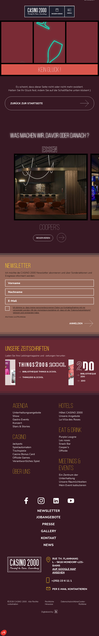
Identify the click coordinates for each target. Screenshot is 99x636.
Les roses (64, 441)
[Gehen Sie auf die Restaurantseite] (62, 239)
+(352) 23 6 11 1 (61, 581)
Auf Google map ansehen (64, 571)
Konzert (17, 424)
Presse (49, 525)
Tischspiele (19, 451)
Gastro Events (21, 420)
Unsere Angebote (69, 417)
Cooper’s (64, 448)
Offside (63, 451)
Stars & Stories (21, 427)
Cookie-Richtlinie (82, 603)
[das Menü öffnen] (70, 11)
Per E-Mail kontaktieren (69, 590)
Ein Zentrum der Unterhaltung (68, 477)
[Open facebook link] (24, 504)
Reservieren (43, 238)
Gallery (49, 532)
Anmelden (81, 324)
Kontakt (49, 539)
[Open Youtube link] (71, 504)
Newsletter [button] (49, 512)
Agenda (20, 406)
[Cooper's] (51, 225)
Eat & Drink (70, 430)
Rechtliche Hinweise (49, 603)
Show (16, 417)
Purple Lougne (67, 437)
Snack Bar (65, 444)
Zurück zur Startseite (49, 103)
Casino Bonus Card (24, 455)
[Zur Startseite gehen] (36, 11)
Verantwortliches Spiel (26, 462)
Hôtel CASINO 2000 (71, 413)
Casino (19, 437)
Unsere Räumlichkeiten (72, 482)
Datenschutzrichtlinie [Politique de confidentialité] (70, 602)
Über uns (21, 472)
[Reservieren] (57, 11)
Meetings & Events (70, 465)
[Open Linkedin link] (54, 504)
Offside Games (21, 458)
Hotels (66, 406)
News (49, 546)
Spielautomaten (22, 448)
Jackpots (17, 444)
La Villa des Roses (69, 420)
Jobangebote (49, 518)
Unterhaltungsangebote (27, 413)
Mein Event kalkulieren (72, 486)
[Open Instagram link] (38, 504)
